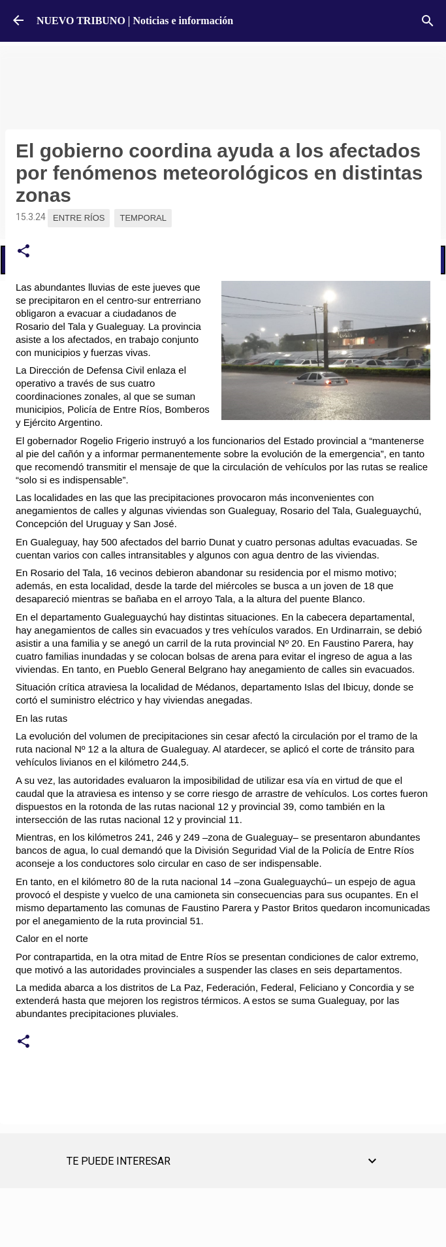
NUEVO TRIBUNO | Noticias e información (135, 20)
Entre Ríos (78, 218)
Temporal (143, 218)
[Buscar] (428, 21)
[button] (23, 251)
